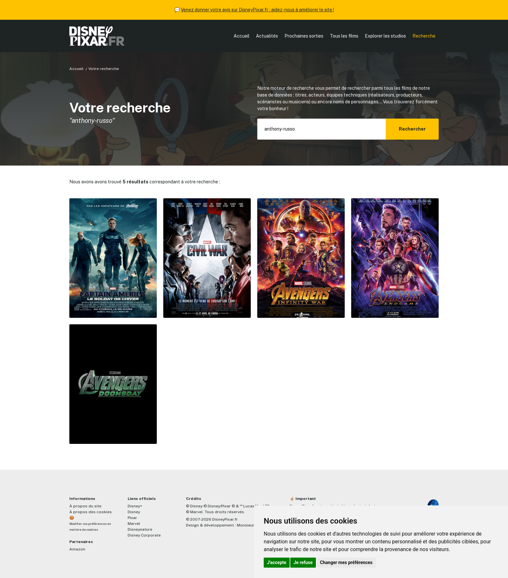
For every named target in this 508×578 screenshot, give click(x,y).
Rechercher (412, 129)
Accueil (241, 36)
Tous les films (344, 36)
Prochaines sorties (303, 36)
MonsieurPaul (249, 525)
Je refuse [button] (303, 562)
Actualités (267, 36)
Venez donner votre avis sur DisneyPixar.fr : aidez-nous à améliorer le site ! (257, 9)
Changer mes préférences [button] (346, 562)
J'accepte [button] (276, 562)
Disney (134, 512)
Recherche (423, 36)
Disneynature (140, 529)
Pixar (132, 517)
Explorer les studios (385, 36)
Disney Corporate (144, 535)
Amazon (77, 549)
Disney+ (135, 506)
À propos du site (85, 506)
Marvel (134, 523)
